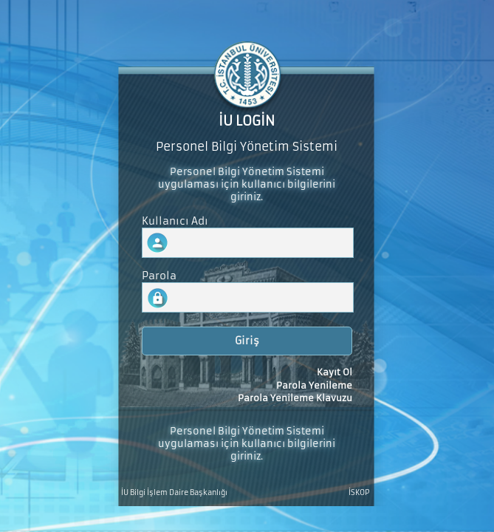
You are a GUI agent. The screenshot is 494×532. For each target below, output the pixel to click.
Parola (159, 276)
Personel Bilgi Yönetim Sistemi (246, 147)
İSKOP (359, 492)
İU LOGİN (247, 121)
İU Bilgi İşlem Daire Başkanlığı (174, 492)
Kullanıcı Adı (175, 221)
